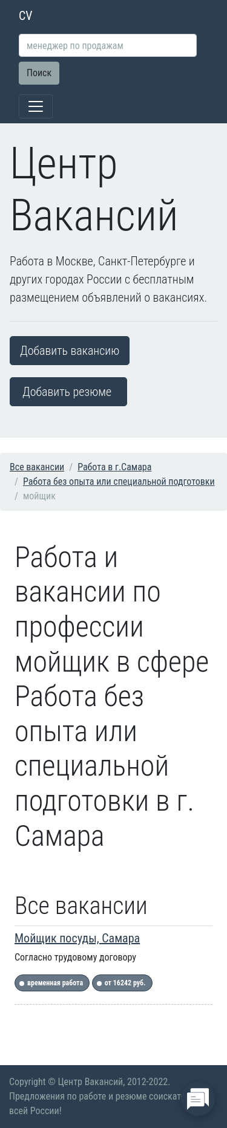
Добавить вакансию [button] (69, 350)
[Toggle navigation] (36, 106)
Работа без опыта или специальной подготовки (119, 481)
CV (26, 15)
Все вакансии (37, 467)
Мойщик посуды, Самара (77, 938)
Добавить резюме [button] (66, 391)
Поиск (39, 73)
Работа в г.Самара (114, 467)
